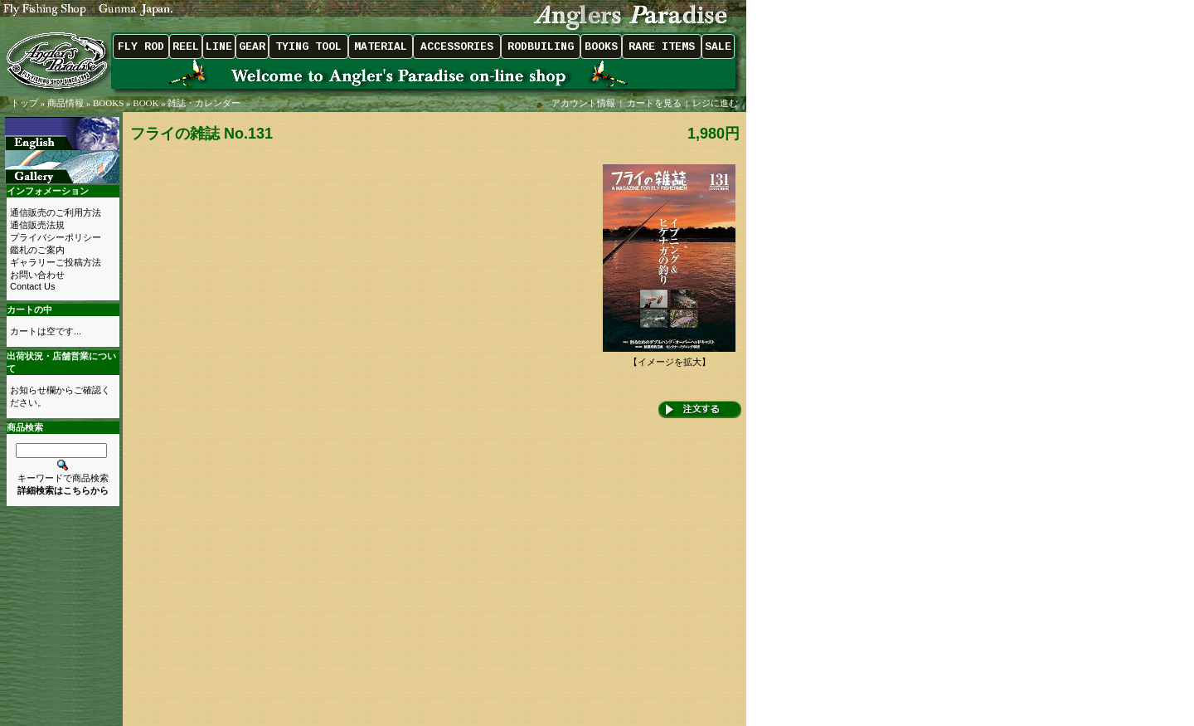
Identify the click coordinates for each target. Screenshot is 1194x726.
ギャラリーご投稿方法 (55, 262)
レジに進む (716, 103)
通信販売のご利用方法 (55, 212)
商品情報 (65, 103)
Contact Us (32, 286)
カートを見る (654, 103)
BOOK (145, 103)
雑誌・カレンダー (203, 103)
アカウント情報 (583, 103)
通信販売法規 (37, 225)
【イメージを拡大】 (669, 357)
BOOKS (108, 103)
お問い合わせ (37, 275)
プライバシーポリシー (55, 237)
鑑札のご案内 (37, 250)
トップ (24, 103)
